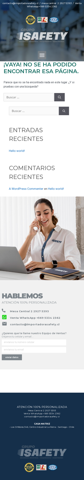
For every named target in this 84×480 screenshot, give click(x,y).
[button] (42, 58)
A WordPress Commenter (26, 188)
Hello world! (17, 151)
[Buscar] (59, 97)
